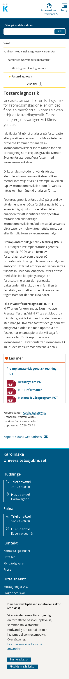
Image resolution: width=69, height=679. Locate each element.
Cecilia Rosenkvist (34, 412)
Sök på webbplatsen (19, 25)
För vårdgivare (13, 563)
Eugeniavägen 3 (22, 533)
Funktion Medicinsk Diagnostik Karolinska (29, 51)
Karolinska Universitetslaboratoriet (29, 60)
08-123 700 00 (20, 521)
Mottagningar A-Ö (15, 587)
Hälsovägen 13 (21, 499)
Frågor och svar (14, 593)
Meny (64, 10)
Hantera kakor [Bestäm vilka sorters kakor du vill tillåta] (19, 659)
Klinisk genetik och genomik (29, 68)
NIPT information (30, 390)
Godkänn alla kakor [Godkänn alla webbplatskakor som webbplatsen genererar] (23, 666)
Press (7, 569)
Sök (59, 31)
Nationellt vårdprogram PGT (38, 398)
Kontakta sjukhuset (16, 551)
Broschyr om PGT (30, 382)
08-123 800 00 (20, 487)
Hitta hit (9, 557)
